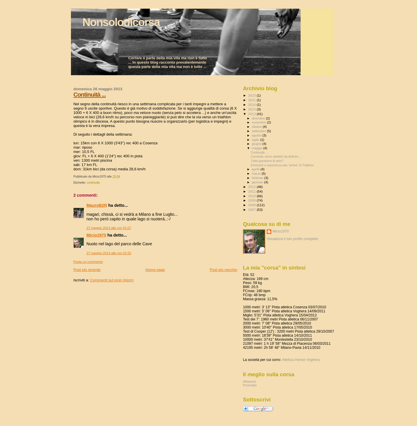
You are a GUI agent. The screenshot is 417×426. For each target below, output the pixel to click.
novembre (259, 122)
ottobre (257, 126)
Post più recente (86, 270)
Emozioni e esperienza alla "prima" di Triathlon (282, 165)
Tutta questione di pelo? (267, 161)
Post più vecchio (223, 270)
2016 (252, 104)
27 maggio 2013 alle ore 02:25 (108, 253)
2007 (252, 209)
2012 (252, 187)
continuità (93, 182)
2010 (252, 196)
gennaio (258, 182)
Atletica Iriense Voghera (300, 360)
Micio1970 (96, 235)
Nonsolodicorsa (121, 22)
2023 (252, 95)
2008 (252, 205)
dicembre (259, 118)
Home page (155, 270)
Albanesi (249, 381)
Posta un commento (88, 261)
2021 (252, 100)
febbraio (258, 178)
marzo (257, 173)
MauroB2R (96, 205)
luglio (256, 139)
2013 (252, 114)
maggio (258, 148)
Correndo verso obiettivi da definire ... (276, 156)
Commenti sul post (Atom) (111, 280)
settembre (259, 131)
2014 (252, 109)
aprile (256, 169)
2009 (252, 200)
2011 (252, 191)
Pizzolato (250, 385)
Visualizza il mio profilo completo (292, 239)
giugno (257, 143)
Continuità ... (89, 94)
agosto (257, 135)
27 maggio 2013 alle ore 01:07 (108, 228)
